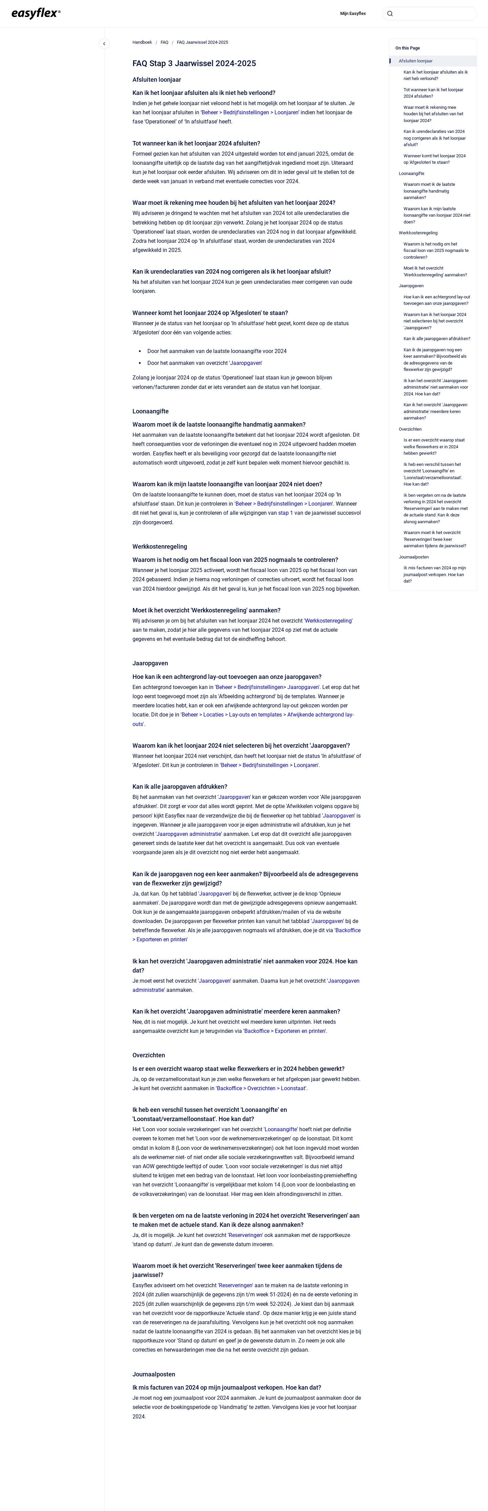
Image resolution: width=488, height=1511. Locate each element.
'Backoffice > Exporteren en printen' (284, 1031)
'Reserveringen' (245, 1235)
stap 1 (285, 513)
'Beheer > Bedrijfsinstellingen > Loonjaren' (284, 504)
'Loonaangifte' (281, 1129)
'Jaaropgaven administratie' (189, 834)
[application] (486, 1509)
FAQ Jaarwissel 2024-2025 (202, 42)
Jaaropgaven (214, 981)
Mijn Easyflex (353, 13)
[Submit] (390, 13)
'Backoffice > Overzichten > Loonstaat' (261, 1088)
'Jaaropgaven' (245, 363)
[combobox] (430, 13)
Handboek (142, 42)
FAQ (164, 42)
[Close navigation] (104, 43)
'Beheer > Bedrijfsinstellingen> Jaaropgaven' (267, 687)
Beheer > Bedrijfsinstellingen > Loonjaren (250, 112)
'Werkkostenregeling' (328, 620)
